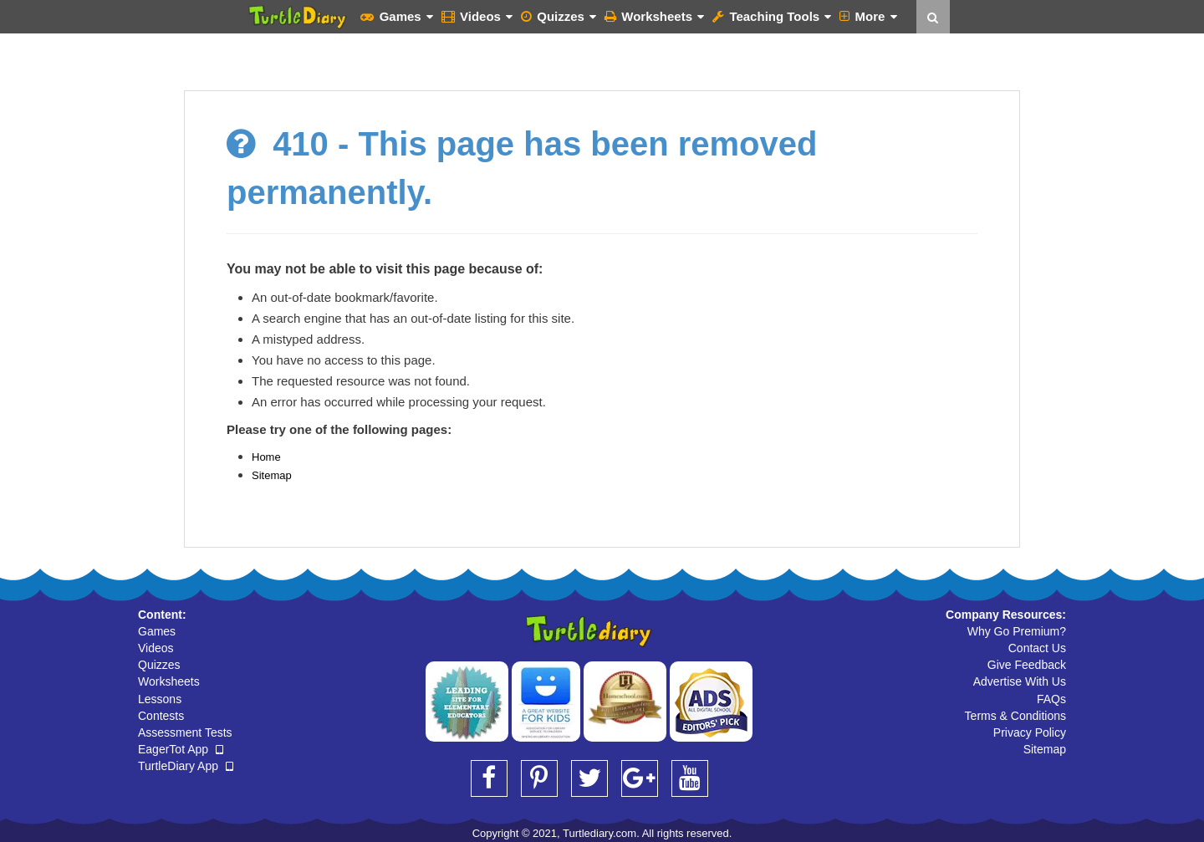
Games (396, 16)
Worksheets (654, 16)
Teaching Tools (771, 16)
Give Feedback (1026, 664)
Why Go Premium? (1016, 631)
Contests (161, 715)
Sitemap (272, 475)
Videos (477, 16)
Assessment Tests (185, 732)
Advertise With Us (1019, 681)
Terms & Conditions (1015, 715)
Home (266, 457)
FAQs (1051, 699)
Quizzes (558, 16)
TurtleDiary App (185, 766)
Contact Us (1037, 648)
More (867, 16)
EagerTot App (180, 749)
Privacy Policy (1029, 732)
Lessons (159, 699)
